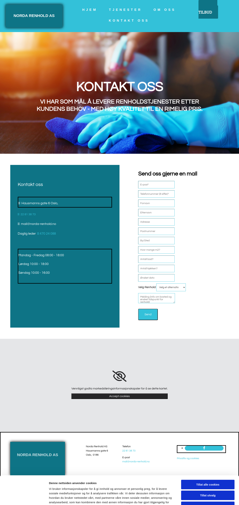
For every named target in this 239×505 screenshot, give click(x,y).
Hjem (89, 10)
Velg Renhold (147, 287)
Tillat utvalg (207, 470)
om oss (164, 10)
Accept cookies (119, 396)
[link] (119, 376)
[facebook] (204, 448)
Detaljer (199, 497)
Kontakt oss (129, 20)
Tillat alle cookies (207, 459)
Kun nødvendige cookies (207, 481)
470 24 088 (46, 233)
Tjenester (125, 10)
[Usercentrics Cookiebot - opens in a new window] (24, 498)
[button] (208, 9)
